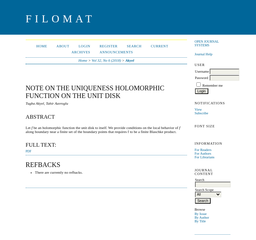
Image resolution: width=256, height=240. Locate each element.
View (198, 109)
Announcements (116, 52)
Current (159, 46)
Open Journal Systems (207, 43)
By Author (202, 217)
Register (109, 46)
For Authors (203, 153)
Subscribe (201, 113)
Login (84, 46)
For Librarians (205, 157)
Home (41, 46)
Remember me (212, 85)
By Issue (201, 214)
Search (134, 46)
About (62, 46)
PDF (28, 151)
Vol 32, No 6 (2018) (106, 60)
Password (201, 78)
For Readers (203, 150)
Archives (81, 52)
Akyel (129, 60)
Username (202, 71)
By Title (200, 221)
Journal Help (203, 54)
